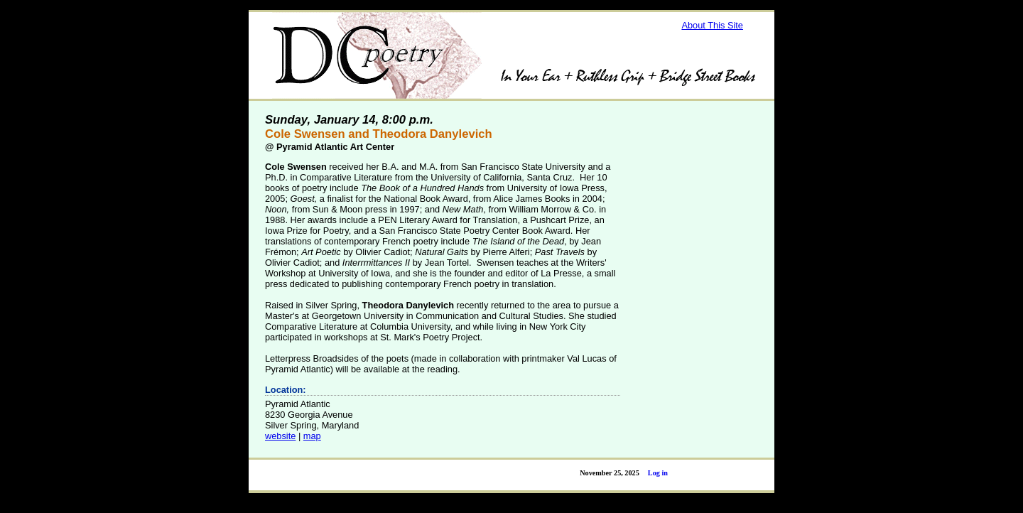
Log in (658, 473)
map (312, 436)
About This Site (712, 25)
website (280, 436)
